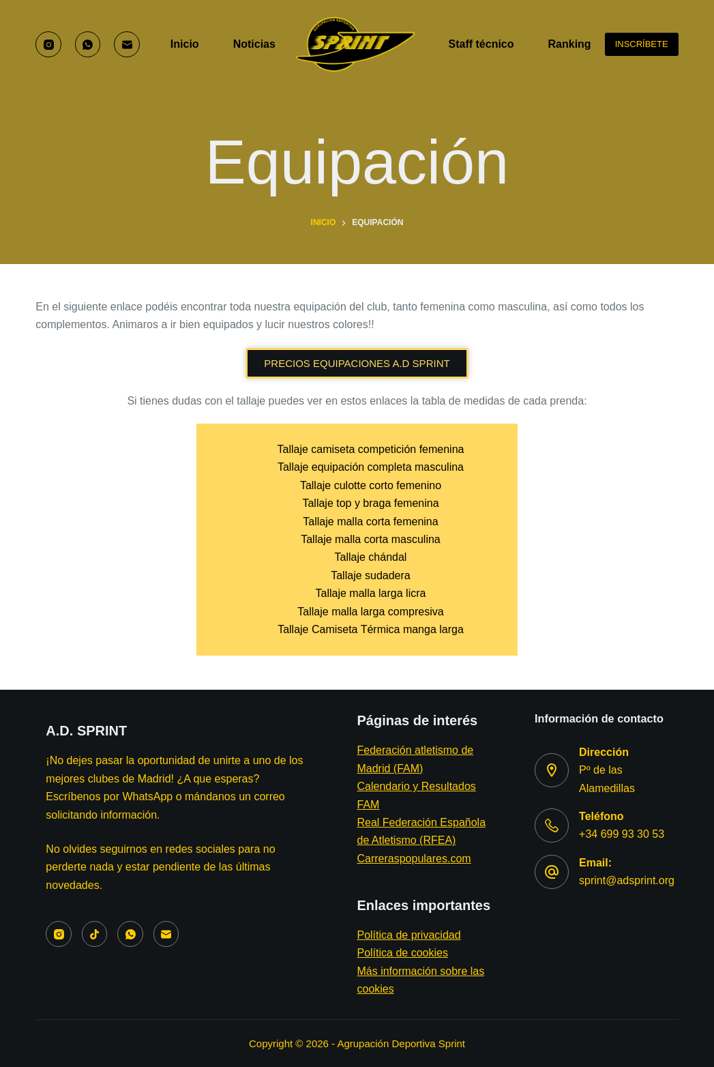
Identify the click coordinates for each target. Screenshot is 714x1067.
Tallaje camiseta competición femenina (371, 449)
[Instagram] (48, 44)
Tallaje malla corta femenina (370, 521)
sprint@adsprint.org (626, 880)
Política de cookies (402, 953)
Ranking (579, 44)
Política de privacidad (408, 935)
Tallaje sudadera (371, 575)
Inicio (184, 44)
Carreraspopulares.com (414, 858)
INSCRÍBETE (641, 44)
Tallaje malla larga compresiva (370, 611)
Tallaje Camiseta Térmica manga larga (371, 629)
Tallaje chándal (371, 557)
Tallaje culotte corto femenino (370, 485)
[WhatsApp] (88, 44)
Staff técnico (481, 44)
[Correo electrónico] (127, 44)
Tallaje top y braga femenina (370, 503)
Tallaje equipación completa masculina (371, 467)
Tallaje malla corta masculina (371, 539)
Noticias (254, 44)
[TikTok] (95, 934)
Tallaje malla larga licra (371, 593)
